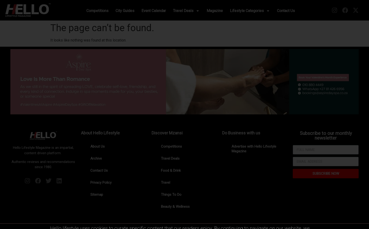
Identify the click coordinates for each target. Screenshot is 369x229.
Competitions (97, 10)
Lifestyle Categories (250, 10)
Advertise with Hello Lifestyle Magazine (254, 148)
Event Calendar (153, 10)
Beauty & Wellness (175, 206)
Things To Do (171, 194)
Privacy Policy (101, 182)
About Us (97, 146)
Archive (96, 158)
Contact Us (286, 10)
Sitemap (96, 194)
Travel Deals (186, 10)
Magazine (215, 10)
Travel (165, 182)
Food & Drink (171, 170)
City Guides (125, 10)
